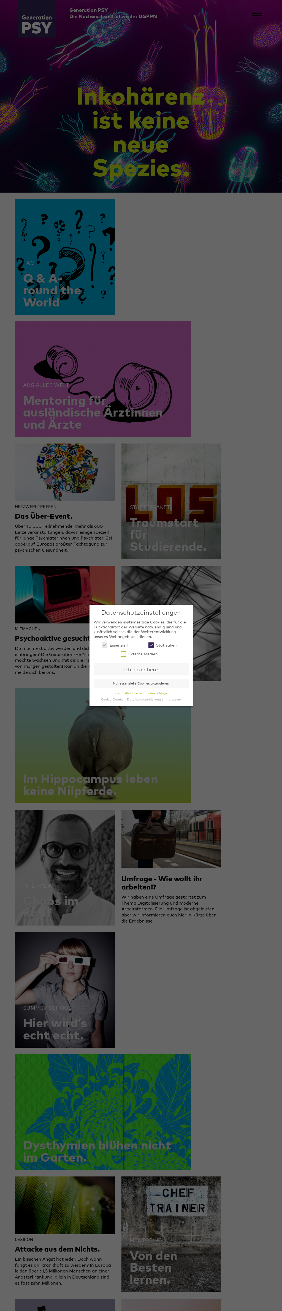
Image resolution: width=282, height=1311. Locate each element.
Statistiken (162, 645)
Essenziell (115, 645)
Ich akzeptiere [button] (141, 669)
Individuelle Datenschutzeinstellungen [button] (141, 693)
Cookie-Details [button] (112, 699)
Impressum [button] (173, 699)
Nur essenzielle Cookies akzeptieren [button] (141, 683)
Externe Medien (139, 653)
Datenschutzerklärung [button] (144, 699)
